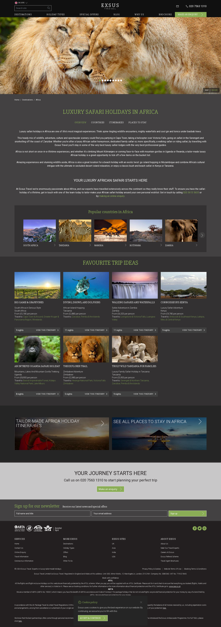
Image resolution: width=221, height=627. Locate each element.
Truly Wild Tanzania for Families (134, 366)
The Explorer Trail (75, 366)
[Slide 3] (105, 80)
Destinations (23, 14)
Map (207, 90)
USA (113, 557)
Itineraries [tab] (116, 122)
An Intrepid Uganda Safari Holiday (37, 366)
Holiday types (56, 14)
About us (164, 544)
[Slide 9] (121, 80)
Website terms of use (172, 569)
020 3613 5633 (191, 192)
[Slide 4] (108, 80)
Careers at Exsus (167, 552)
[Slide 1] (100, 80)
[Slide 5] (110, 80)
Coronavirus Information (23, 561)
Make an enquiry (191, 14)
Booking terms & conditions (195, 569)
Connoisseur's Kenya (174, 302)
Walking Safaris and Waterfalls (133, 302)
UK (113, 544)
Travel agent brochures (170, 561)
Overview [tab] (80, 122)
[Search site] (30, 8)
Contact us (18, 548)
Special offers (89, 14)
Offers (65, 552)
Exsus (110, 6)
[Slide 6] (113, 80)
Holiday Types (68, 548)
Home (16, 100)
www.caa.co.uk (175, 586)
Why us (139, 14)
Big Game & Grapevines (29, 302)
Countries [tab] (97, 122)
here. (164, 608)
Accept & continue (93, 618)
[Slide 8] (118, 80)
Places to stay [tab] (137, 122)
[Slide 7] (116, 80)
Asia (114, 548)
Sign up (187, 513)
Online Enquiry (20, 552)
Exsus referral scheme (169, 557)
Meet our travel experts (170, 548)
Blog (117, 14)
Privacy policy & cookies (151, 569)
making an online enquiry (111, 196)
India (114, 552)
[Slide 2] (102, 80)
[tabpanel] (110, 293)
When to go (68, 561)
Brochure (165, 14)
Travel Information (21, 557)
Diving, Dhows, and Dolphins (81, 302)
